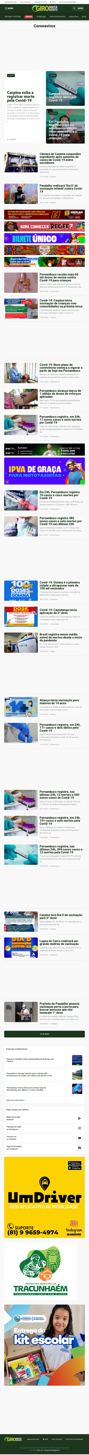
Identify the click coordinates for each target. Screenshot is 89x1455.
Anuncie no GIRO (40, 2)
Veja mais (44, 1035)
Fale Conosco (25, 2)
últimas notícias (13, 17)
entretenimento (57, 17)
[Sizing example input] (81, 9)
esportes (73, 17)
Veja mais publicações (16, 1101)
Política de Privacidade (67, 2)
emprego (41, 17)
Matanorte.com (11, 2)
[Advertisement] (44, 52)
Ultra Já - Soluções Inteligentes (48, 1451)
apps (52, 2)
